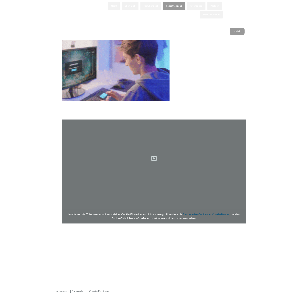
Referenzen (196, 6)
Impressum (62, 291)
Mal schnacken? (211, 14)
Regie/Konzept (174, 6)
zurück (237, 31)
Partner (214, 6)
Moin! (114, 6)
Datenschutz (79, 291)
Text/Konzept (150, 6)
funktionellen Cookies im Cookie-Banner (206, 214)
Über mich (130, 6)
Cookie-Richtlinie (99, 291)
